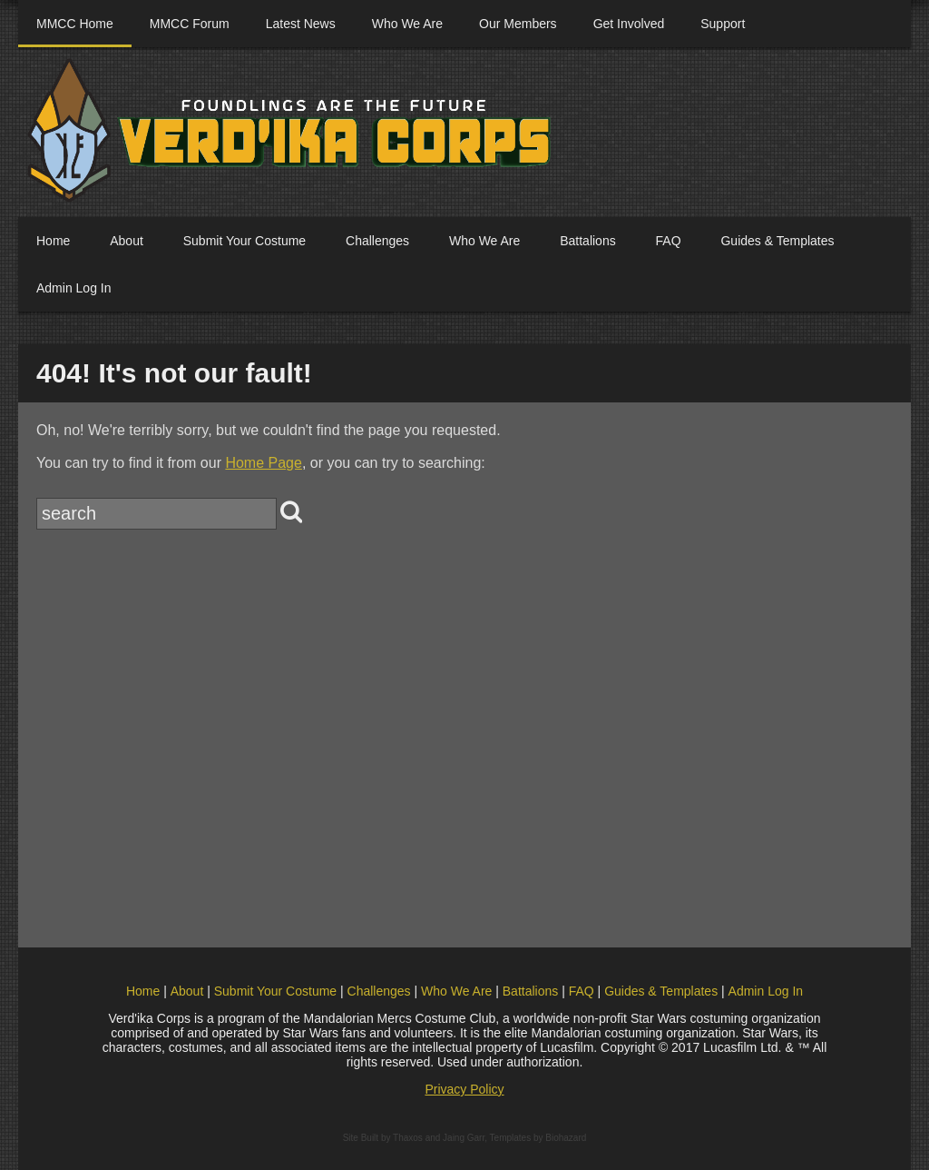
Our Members (518, 23)
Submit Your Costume (244, 240)
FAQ (668, 240)
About (126, 240)
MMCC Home (74, 23)
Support (722, 23)
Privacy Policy (464, 1089)
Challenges (377, 240)
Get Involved (629, 23)
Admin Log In (74, 288)
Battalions (587, 240)
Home (53, 240)
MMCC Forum (190, 23)
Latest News (301, 23)
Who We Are (407, 23)
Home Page (263, 463)
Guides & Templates (777, 240)
